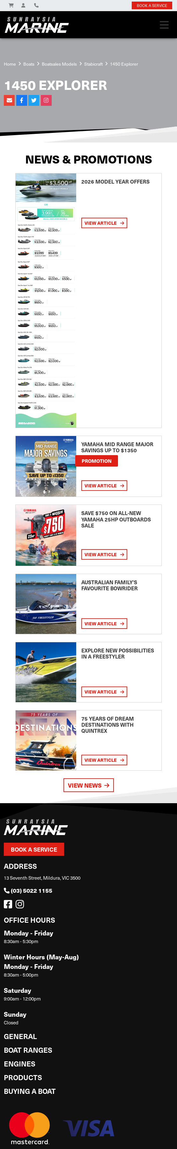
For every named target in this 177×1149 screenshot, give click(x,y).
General (20, 1036)
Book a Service (34, 849)
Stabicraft (93, 64)
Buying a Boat (30, 1091)
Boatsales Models (59, 64)
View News (88, 785)
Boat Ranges (28, 1050)
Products (23, 1077)
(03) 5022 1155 (28, 890)
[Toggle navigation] (164, 25)
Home (10, 64)
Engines (19, 1063)
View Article (104, 223)
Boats (28, 64)
